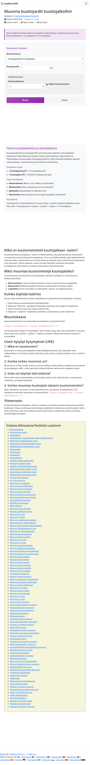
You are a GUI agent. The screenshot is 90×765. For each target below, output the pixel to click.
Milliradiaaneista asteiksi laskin (23, 469)
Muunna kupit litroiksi (19, 559)
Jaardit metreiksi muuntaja (21, 655)
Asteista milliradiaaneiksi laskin (23, 466)
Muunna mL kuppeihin (20, 483)
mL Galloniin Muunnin (19, 573)
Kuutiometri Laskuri (18, 675)
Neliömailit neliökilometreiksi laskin (25, 443)
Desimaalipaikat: (16, 81)
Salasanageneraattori (19, 613)
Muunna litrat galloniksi (20, 508)
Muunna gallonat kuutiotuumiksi (24, 554)
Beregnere (26, 757)
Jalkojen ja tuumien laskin (21, 701)
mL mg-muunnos (17, 480)
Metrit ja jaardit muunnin (21, 692)
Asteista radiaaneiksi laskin (22, 460)
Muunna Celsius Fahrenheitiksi (23, 661)
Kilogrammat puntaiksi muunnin (24, 689)
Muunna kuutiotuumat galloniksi (24, 551)
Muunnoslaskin (16, 429)
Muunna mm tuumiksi (19, 602)
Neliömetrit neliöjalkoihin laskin (24, 441)
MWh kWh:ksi (16, 506)
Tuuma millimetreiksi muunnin (23, 605)
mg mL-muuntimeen (19, 477)
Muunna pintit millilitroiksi (21, 585)
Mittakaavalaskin (17, 616)
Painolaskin (15, 455)
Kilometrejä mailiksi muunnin (23, 630)
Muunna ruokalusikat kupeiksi (23, 520)
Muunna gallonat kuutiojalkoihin (24, 579)
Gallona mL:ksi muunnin (20, 576)
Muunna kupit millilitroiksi (21, 486)
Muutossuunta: (14, 54)
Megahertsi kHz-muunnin (21, 650)
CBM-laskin (15, 678)
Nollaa (65, 100)
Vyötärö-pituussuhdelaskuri (22, 610)
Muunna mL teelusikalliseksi (22, 531)
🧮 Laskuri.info (9, 3)
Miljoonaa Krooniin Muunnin (22, 681)
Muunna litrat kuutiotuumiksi (23, 494)
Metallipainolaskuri (18, 658)
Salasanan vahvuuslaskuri (21, 619)
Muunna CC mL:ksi (18, 540)
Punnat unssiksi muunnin (21, 636)
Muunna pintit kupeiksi (20, 571)
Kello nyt (32, 754)
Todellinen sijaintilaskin (20, 672)
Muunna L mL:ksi (17, 517)
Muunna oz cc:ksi (17, 599)
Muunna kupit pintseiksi (20, 568)
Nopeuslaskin (16, 458)
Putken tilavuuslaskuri (19, 653)
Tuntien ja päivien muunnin (22, 624)
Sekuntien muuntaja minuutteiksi (24, 633)
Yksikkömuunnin (16, 754)
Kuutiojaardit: (13, 66)
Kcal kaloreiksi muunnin (20, 500)
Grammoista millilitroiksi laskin (23, 472)
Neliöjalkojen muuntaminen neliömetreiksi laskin (31, 438)
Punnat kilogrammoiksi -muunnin (24, 664)
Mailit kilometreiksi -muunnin (23, 644)
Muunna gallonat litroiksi (21, 511)
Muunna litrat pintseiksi (20, 565)
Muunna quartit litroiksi (20, 491)
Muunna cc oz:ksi (17, 596)
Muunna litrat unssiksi (19, 590)
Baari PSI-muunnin (18, 627)
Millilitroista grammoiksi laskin (23, 474)
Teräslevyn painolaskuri (20, 703)
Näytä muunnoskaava (59, 84)
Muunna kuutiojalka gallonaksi (23, 582)
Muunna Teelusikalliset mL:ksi (23, 528)
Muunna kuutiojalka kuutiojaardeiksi (26, 525)
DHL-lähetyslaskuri (18, 698)
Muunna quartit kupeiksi (21, 534)
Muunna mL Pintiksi (18, 588)
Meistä (3, 754)
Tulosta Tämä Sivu (13, 19)
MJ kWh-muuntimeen (19, 503)
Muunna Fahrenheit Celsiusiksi (23, 621)
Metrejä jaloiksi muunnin (21, 667)
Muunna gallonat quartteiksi (22, 548)
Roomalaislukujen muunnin (22, 607)
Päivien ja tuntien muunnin (22, 686)
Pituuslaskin (15, 449)
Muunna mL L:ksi (17, 514)
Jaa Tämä (42, 22)
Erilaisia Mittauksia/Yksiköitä (26, 16)
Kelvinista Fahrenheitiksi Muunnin (25, 670)
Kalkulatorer (56, 757)
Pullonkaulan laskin (18, 432)
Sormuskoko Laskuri (19, 684)
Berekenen (72, 757)
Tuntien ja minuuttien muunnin (23, 641)
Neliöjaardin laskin (18, 638)
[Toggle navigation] (86, 3)
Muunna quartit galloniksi (21, 545)
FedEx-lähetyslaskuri (19, 695)
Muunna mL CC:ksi (18, 542)
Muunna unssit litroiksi (20, 593)
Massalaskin (15, 435)
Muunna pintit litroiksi (19, 562)
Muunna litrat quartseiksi (21, 489)
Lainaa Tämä (11, 22)
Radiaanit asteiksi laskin (20, 463)
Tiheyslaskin (15, 452)
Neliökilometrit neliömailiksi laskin (25, 446)
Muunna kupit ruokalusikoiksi (23, 523)
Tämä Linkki (27, 22)
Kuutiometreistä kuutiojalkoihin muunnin (28, 647)
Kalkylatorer (41, 757)
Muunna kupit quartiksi (20, 537)
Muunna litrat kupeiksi (20, 556)
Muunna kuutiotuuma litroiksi (23, 497)
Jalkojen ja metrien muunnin (22, 706)
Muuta (25, 100)
